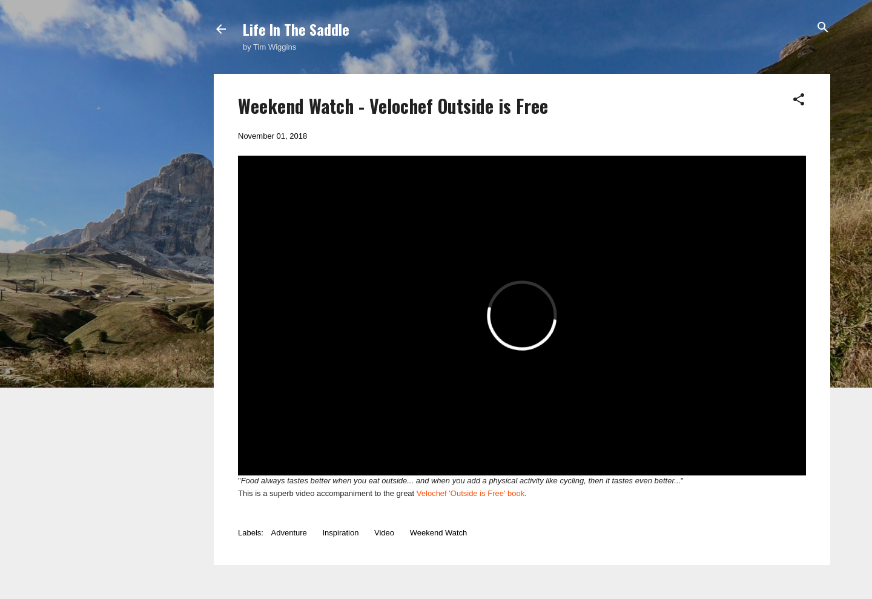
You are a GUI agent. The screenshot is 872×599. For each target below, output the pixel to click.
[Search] (823, 28)
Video (384, 532)
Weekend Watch (438, 532)
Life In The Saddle (296, 29)
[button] (798, 100)
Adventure (289, 532)
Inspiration (340, 532)
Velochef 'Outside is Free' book (470, 493)
